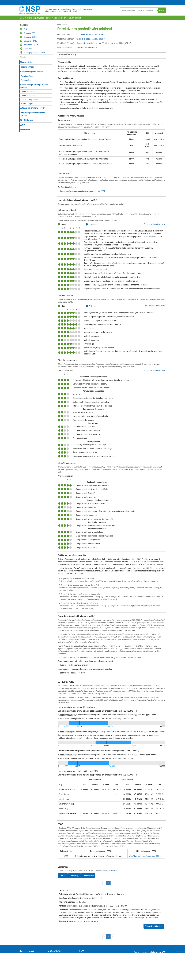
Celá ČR (63, 876)
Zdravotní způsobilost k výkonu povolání (32, 114)
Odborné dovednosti (29, 91)
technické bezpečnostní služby (91, 39)
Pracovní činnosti (27, 67)
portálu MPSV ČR (109, 871)
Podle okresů (88, 876)
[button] (104, 883)
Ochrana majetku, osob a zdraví (38, 18)
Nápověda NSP (55, 951)
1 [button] (108, 883)
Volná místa (25, 130)
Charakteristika (26, 62)
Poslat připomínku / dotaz (32, 53)
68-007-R (102, 191)
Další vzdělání (26, 80)
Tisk (23, 29)
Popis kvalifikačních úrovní (154, 224)
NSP (20, 18)
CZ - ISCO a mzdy (27, 120)
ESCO (22, 125)
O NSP (81, 951)
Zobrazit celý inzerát (153, 926)
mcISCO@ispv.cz (99, 694)
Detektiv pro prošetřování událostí (67, 18)
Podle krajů (74, 876)
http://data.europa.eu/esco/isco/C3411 (145, 856)
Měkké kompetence (29, 104)
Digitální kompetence (29, 100)
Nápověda (26, 49)
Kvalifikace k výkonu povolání (31, 72)
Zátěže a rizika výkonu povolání (32, 108)
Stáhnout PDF (27, 33)
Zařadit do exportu (29, 45)
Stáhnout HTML (28, 41)
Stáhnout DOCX (28, 37)
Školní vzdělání (27, 76)
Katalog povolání (27, 951)
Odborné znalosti (28, 96)
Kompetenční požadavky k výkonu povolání (34, 86)
